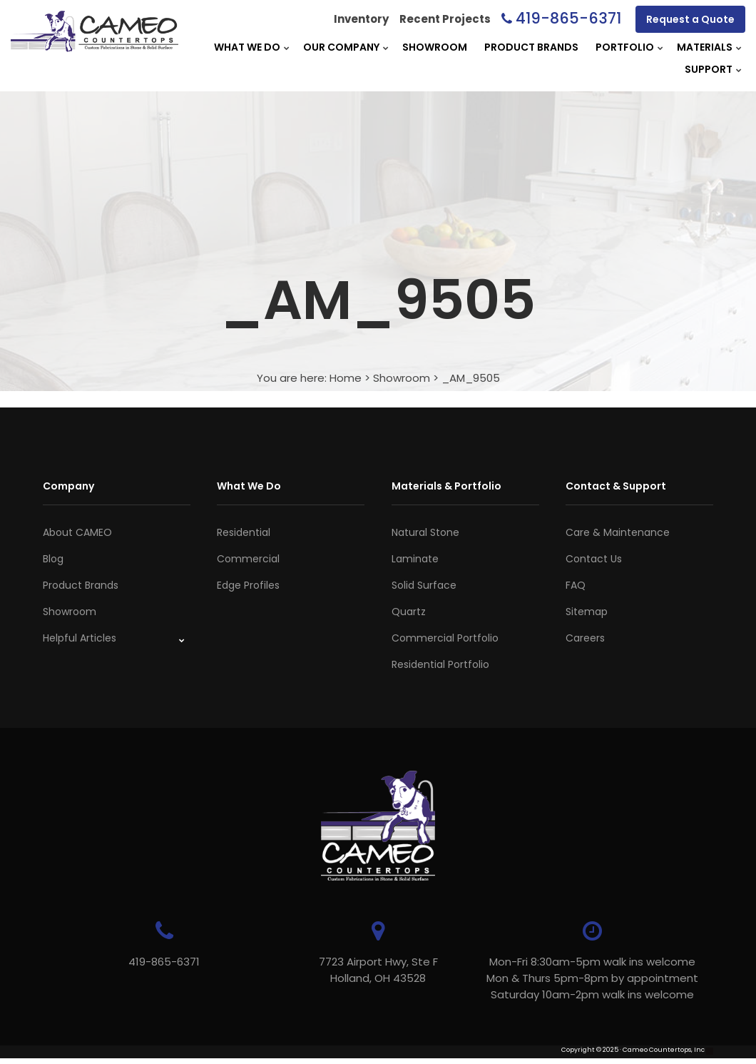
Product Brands (531, 47)
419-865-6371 (568, 18)
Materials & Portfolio (446, 486)
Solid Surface (424, 585)
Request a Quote (690, 19)
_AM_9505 (470, 377)
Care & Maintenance (618, 532)
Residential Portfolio (440, 664)
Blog (53, 559)
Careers (585, 638)
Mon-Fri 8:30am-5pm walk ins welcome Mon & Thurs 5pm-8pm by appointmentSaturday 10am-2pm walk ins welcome (592, 978)
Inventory (361, 18)
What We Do (247, 47)
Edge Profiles (248, 585)
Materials (704, 47)
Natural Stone (425, 532)
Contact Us (594, 559)
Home (346, 377)
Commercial (248, 559)
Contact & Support (616, 486)
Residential (243, 532)
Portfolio (625, 47)
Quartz (409, 611)
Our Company (341, 47)
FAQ (576, 585)
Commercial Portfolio (445, 638)
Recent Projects (445, 18)
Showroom (434, 47)
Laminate (415, 559)
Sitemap (587, 611)
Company (68, 486)
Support (708, 69)
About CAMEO (77, 532)
